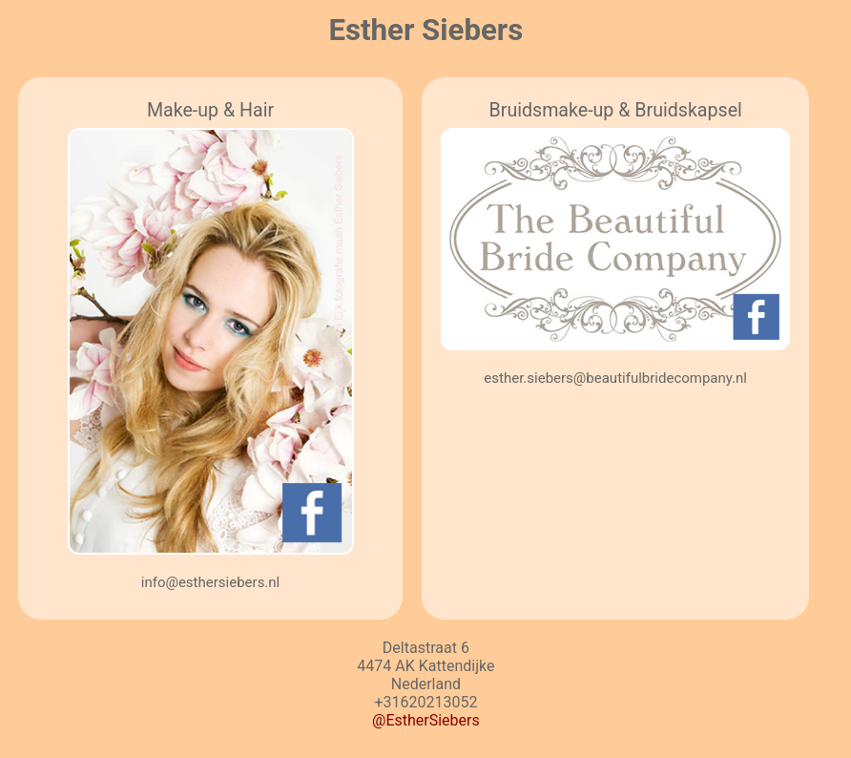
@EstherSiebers (426, 720)
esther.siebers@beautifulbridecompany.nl (615, 378)
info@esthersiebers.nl (210, 582)
